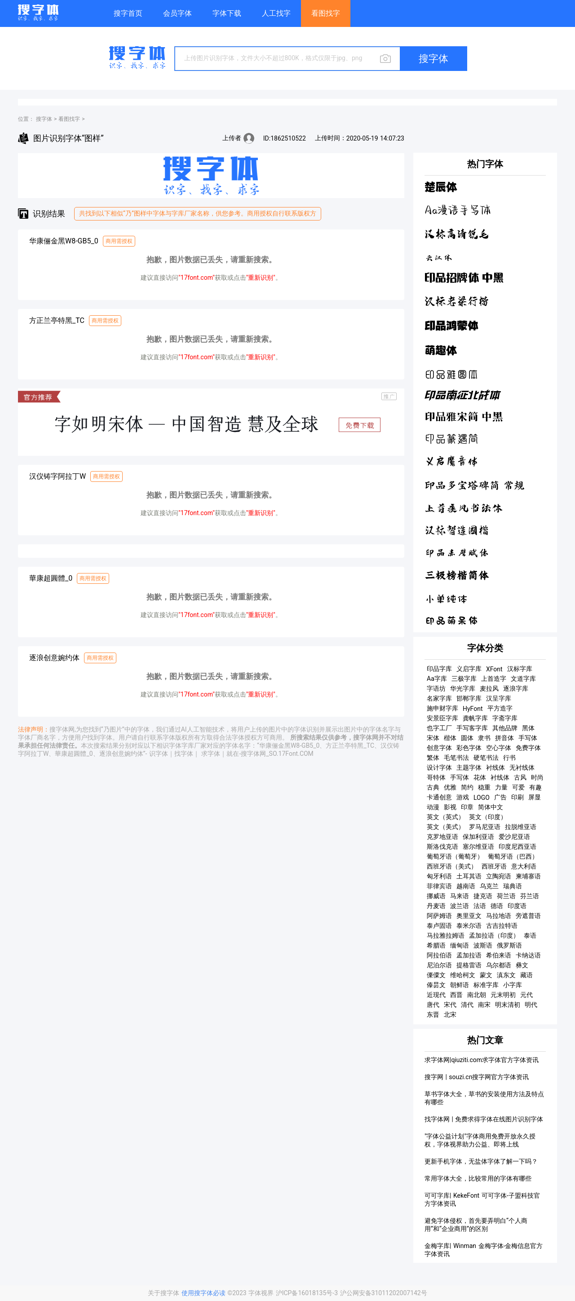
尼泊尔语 (439, 965)
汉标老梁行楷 (457, 301)
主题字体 (469, 767)
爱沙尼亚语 (514, 836)
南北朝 (476, 994)
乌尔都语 (498, 965)
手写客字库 (472, 728)
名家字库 (439, 698)
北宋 (450, 1014)
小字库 (512, 984)
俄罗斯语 (509, 945)
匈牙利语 (439, 876)
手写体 (527, 737)
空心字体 (498, 747)
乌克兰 (489, 886)
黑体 (528, 728)
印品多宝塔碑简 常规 (475, 485)
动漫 (433, 807)
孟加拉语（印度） (494, 935)
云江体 (439, 256)
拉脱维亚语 (520, 826)
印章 (467, 807)
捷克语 (482, 896)
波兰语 (459, 905)
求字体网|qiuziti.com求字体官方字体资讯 (482, 1059)
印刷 (517, 797)
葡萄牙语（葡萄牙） (455, 856)
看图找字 (69, 119)
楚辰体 (441, 187)
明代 (531, 1004)
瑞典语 (512, 886)
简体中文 (490, 807)
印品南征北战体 (462, 395)
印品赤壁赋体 (457, 552)
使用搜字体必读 (204, 1293)
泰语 (530, 935)
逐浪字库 (515, 688)
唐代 (433, 1004)
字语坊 (436, 688)
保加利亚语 (478, 836)
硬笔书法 (486, 757)
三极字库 (464, 678)
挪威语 (436, 896)
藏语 (526, 975)
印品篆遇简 (451, 439)
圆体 (467, 737)
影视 (450, 807)
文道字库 (523, 678)
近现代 (436, 994)
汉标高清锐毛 (457, 234)
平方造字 (500, 708)
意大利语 (523, 866)
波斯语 (482, 945)
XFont (494, 669)
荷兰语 (506, 896)
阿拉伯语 (439, 955)
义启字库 (469, 668)
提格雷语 (469, 965)
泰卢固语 (439, 925)
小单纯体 (446, 598)
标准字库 (486, 984)
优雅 (450, 787)
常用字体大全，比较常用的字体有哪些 (478, 1178)
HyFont (473, 708)
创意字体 (439, 747)
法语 (479, 905)
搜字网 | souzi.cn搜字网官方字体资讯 (477, 1076)
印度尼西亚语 (517, 846)
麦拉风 (489, 688)
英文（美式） (445, 826)
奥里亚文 (469, 915)
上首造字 (493, 678)
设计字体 (439, 767)
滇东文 (506, 975)
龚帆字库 (475, 718)
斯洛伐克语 (442, 846)
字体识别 (306, 729)
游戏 (462, 797)
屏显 (534, 797)
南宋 (484, 1004)
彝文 (522, 965)
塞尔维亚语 (478, 846)
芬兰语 (529, 896)
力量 (501, 787)
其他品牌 (505, 728)
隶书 (484, 737)
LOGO (481, 797)
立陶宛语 (498, 876)
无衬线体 (522, 767)
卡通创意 (439, 797)
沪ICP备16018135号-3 (308, 1293)
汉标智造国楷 (457, 530)
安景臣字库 (442, 718)
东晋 (433, 1014)
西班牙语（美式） (452, 866)
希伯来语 (498, 955)
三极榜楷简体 (457, 575)
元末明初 (503, 994)
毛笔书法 (456, 757)
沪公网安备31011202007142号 (383, 1293)
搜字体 (44, 119)
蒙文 (486, 975)
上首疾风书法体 (464, 508)
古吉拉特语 (502, 925)
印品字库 (439, 668)
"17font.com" (196, 277)
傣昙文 (436, 984)
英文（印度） (488, 816)
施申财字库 (442, 708)
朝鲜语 (459, 984)
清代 (467, 1004)
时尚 (537, 777)
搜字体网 (62, 729)
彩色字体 (469, 747)
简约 (467, 787)
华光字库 (462, 688)
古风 (520, 777)
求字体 (210, 753)
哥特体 (436, 777)
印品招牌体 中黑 (464, 278)
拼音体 (504, 737)
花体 (479, 777)
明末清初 (507, 1004)
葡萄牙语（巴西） (513, 856)
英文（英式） (445, 816)
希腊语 (436, 945)
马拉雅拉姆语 (445, 935)
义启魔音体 (451, 462)
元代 (526, 994)
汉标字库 (519, 668)
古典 (433, 787)
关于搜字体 (163, 1293)
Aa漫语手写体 (458, 210)
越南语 (465, 886)
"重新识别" (260, 277)
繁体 (433, 757)
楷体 (450, 737)
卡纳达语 (528, 955)
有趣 (535, 787)
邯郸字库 (469, 698)
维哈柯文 (462, 975)
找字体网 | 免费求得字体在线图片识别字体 (484, 1119)
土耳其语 (469, 876)
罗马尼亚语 (484, 826)
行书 (509, 757)
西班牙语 (494, 866)
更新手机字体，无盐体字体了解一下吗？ (481, 1161)
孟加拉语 (469, 955)
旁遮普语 (528, 915)
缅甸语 (459, 945)
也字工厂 (439, 728)
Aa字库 (437, 678)
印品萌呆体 (451, 620)
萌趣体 (441, 350)
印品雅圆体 (451, 374)
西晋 (456, 994)
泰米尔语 (469, 925)
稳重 (484, 787)
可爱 (518, 787)
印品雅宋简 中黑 (464, 417)
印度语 (517, 905)
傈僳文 (436, 975)
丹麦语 (436, 905)
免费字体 (528, 747)
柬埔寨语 (528, 876)
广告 (500, 797)
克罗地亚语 (442, 836)
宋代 (450, 1004)
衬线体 (495, 767)
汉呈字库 (498, 698)
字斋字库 (505, 718)
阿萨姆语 (439, 915)
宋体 (433, 737)
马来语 (459, 896)
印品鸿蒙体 (451, 325)
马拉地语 (498, 915)
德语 (497, 905)
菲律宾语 (439, 886)
